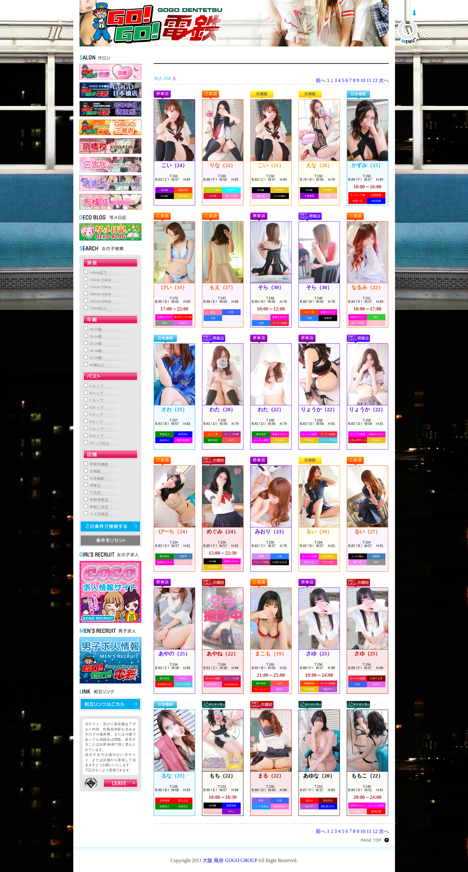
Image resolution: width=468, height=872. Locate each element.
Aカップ (93, 386)
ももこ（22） (367, 776)
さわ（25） (174, 409)
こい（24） (174, 165)
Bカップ (93, 393)
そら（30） (271, 287)
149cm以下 (95, 273)
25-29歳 (93, 343)
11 (369, 80)
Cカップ (93, 400)
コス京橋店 (96, 514)
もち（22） (222, 776)
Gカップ (94, 429)
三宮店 (92, 493)
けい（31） (174, 287)
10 (362, 80)
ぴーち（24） (174, 532)
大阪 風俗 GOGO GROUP (230, 860)
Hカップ (94, 436)
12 (375, 80)
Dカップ (94, 407)
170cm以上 (95, 308)
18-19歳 (93, 329)
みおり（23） (270, 532)
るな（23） (174, 776)
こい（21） (271, 165)
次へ (384, 80)
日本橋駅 (94, 478)
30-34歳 (93, 351)
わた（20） (222, 409)
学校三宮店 (96, 507)
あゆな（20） (319, 776)
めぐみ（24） (222, 532)
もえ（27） (222, 287)
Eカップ (93, 414)
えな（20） (319, 165)
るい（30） (319, 532)
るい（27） (367, 532)
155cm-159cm (97, 287)
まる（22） (271, 776)
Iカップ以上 (96, 443)
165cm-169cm (97, 301)
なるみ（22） (367, 287)
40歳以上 (94, 365)
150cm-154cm (97, 280)
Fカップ (93, 422)
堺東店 (92, 485)
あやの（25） (174, 654)
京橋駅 (92, 471)
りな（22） (222, 165)
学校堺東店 (96, 500)
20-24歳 (93, 336)
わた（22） (271, 409)
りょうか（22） (319, 409)
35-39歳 (93, 358)
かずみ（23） (367, 165)
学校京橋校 (96, 464)
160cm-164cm (97, 294)
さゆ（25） (319, 654)
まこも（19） (270, 654)
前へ (321, 80)
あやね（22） (222, 654)
